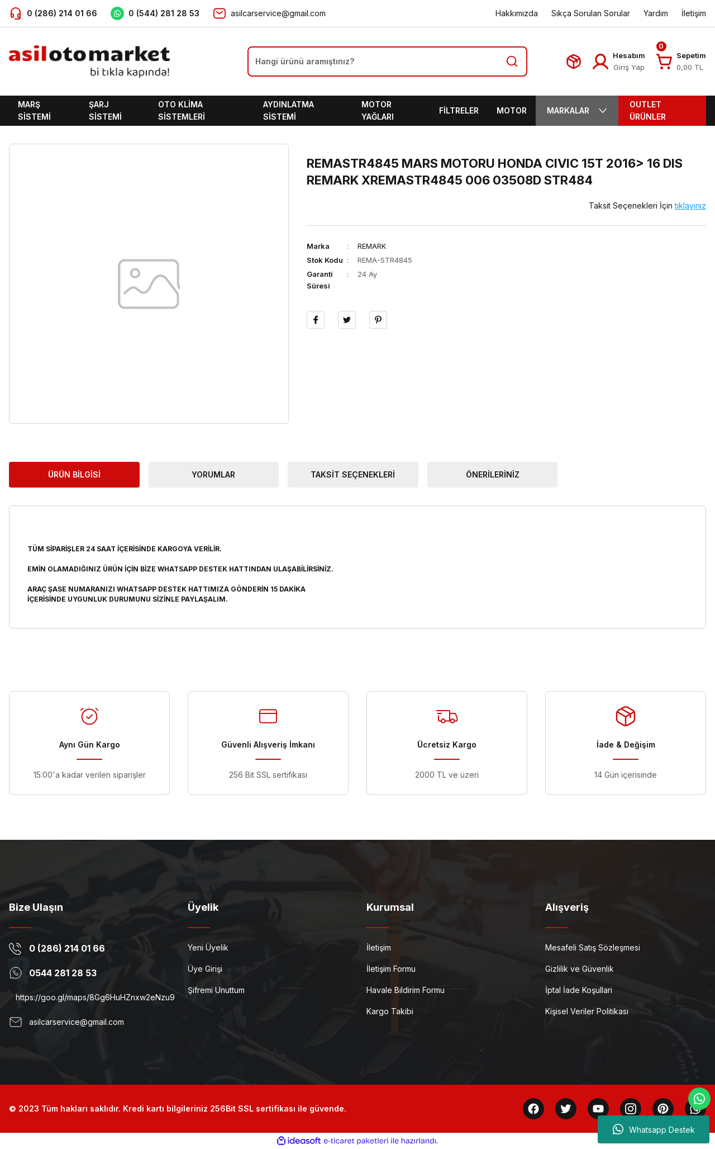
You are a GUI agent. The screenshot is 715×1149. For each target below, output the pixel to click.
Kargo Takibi (389, 1011)
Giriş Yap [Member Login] (629, 67)
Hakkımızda (516, 13)
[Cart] (664, 61)
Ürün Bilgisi (74, 474)
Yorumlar (213, 474)
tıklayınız (690, 205)
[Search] (387, 61)
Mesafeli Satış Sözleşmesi (592, 947)
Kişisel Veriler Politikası (586, 1011)
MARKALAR (577, 110)
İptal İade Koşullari (578, 990)
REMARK (372, 246)
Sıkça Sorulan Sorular (590, 13)
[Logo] (89, 61)
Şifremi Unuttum (216, 990)
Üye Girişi (205, 968)
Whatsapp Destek (654, 1129)
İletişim (693, 13)
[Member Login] (600, 61)
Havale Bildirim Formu (405, 990)
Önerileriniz (492, 474)
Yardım (656, 13)
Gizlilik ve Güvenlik (579, 968)
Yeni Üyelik (208, 947)
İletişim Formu (391, 968)
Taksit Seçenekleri (353, 474)
